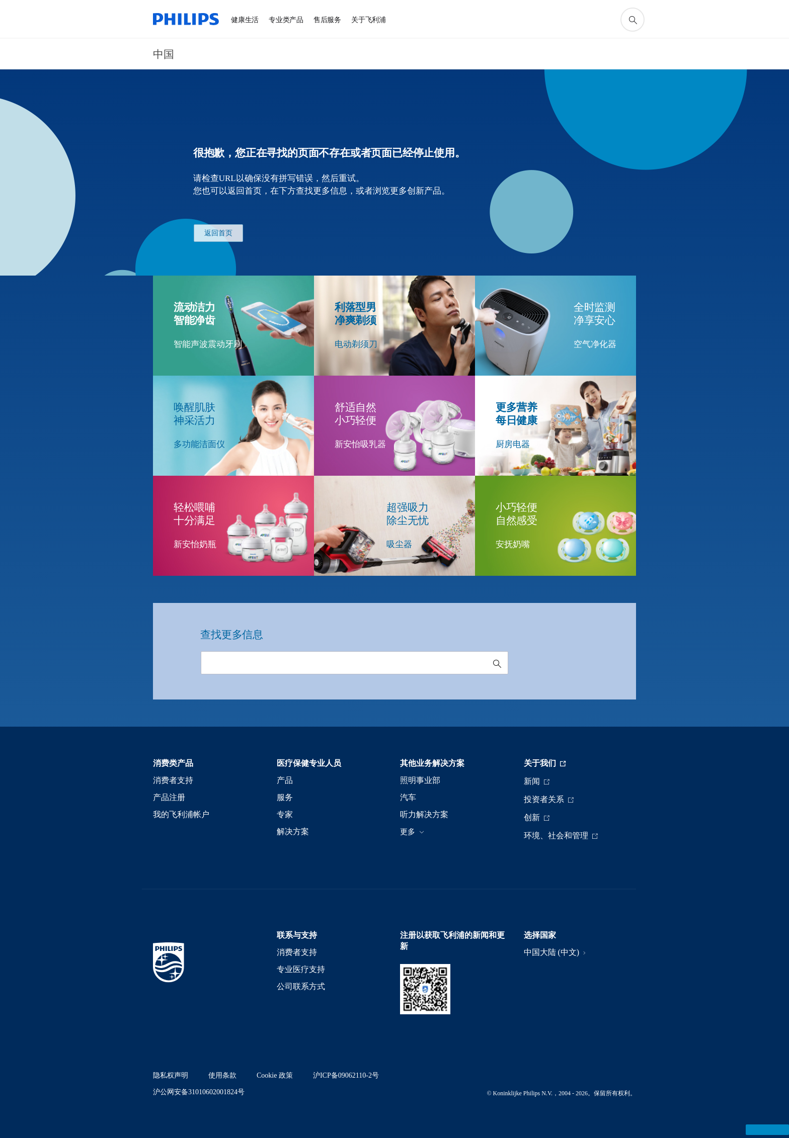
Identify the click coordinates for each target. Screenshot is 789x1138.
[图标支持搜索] (632, 20)
